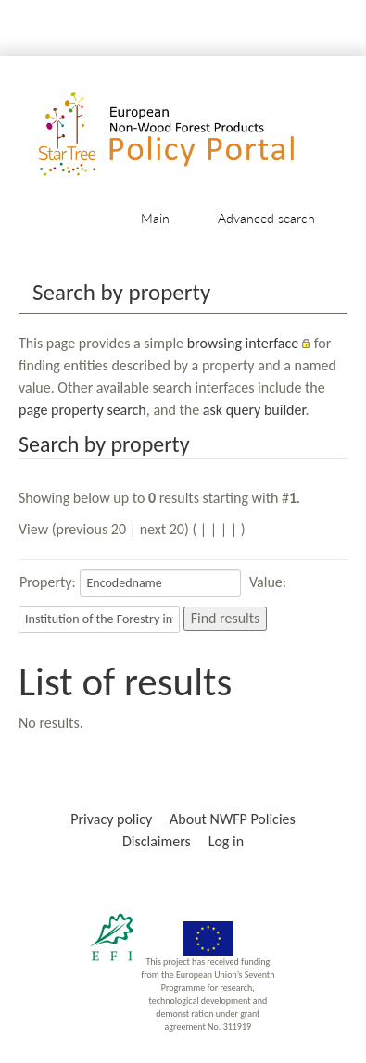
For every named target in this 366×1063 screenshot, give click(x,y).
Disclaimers (156, 841)
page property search (82, 410)
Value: (267, 582)
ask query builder (254, 410)
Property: (47, 582)
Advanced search (266, 218)
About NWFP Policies (233, 819)
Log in (226, 841)
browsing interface (243, 343)
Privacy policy (111, 819)
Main (155, 218)
